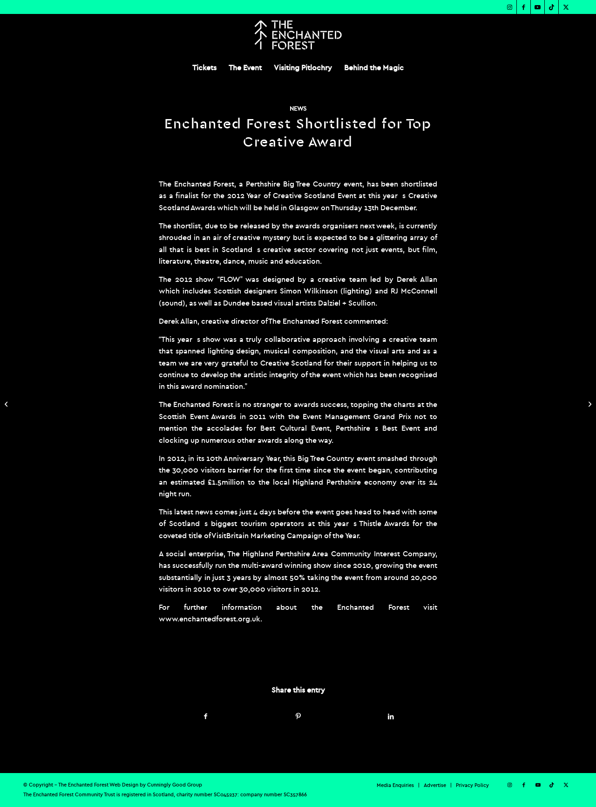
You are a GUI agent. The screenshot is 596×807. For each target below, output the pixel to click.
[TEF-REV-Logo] (298, 34)
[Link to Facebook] (523, 7)
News (298, 109)
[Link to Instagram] (509, 7)
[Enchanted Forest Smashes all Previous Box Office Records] (7, 403)
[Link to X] (566, 7)
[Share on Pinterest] (298, 716)
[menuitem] (204, 67)
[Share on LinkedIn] (391, 716)
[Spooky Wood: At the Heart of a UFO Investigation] (589, 403)
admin (270, 657)
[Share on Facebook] (205, 716)
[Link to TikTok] (551, 7)
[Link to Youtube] (537, 7)
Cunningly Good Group (174, 784)
